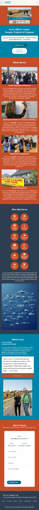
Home (3, 501)
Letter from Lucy (21, 45)
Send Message (14, 482)
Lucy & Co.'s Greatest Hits (19, 51)
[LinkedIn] (17, 495)
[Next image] (31, 15)
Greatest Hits (27, 501)
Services (9, 501)
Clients (15, 501)
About (20, 501)
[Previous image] (8, 15)
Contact (35, 501)
